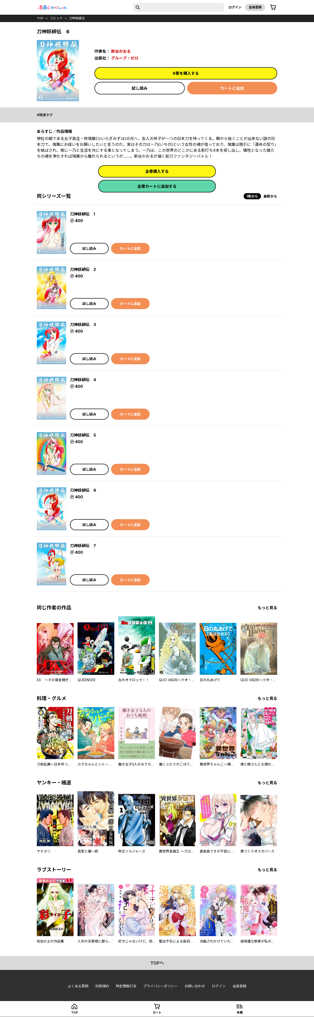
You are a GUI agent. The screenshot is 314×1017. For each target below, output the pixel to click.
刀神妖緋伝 (77, 18)
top (40, 18)
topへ (157, 963)
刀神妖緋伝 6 (83, 490)
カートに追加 (232, 88)
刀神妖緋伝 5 (83, 435)
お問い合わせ (194, 986)
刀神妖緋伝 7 (83, 545)
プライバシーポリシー (160, 986)
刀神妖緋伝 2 (83, 269)
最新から (270, 196)
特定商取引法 (126, 986)
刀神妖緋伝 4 (83, 379)
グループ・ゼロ (124, 58)
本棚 (240, 1012)
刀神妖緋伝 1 (82, 214)
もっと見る (267, 607)
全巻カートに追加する (157, 186)
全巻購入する (157, 171)
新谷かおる (121, 51)
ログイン (235, 7)
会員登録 (255, 7)
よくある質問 (78, 986)
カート (157, 1012)
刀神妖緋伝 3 (83, 324)
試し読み (139, 88)
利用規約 (102, 986)
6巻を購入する (186, 73)
